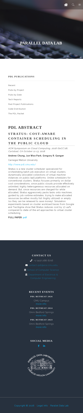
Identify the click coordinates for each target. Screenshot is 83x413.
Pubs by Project (16, 90)
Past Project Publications (20, 104)
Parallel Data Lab (59, 405)
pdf (25, 217)
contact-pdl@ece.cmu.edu (43, 265)
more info (41, 304)
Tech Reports (14, 99)
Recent (11, 85)
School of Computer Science (43, 270)
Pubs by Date (15, 95)
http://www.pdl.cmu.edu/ (22, 164)
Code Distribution (17, 109)
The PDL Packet (16, 113)
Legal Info (42, 405)
